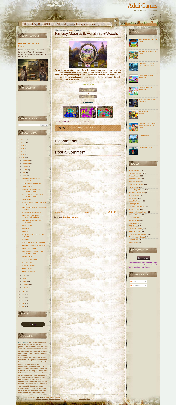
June (24, 176)
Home (27, 24)
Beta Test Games (135, 181)
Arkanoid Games (135, 179)
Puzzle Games (91, 128)
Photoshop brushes (54, 399)
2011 (23, 300)
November (26, 163)
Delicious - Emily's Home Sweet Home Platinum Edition (33, 216)
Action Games (134, 170)
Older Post (113, 212)
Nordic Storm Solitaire (29, 248)
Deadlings (25, 228)
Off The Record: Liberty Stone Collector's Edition (32, 195)
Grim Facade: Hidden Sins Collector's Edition (31, 190)
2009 (23, 306)
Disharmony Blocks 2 (146, 147)
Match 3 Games (134, 209)
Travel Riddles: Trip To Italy (31, 183)
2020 (23, 146)
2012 (23, 297)
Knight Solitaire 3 (28, 256)
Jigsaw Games (134, 195)
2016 (23, 155)
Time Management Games (138, 234)
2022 (23, 140)
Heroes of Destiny (28, 271)
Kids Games (133, 198)
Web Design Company (42, 399)
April (24, 278)
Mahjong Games (135, 204)
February (26, 284)
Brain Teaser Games (74, 128)
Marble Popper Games (137, 206)
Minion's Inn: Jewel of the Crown (33, 242)
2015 (23, 158)
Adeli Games (142, 5)
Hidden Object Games (137, 190)
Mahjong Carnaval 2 (29, 265)
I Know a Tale (27, 262)
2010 (23, 303)
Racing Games (134, 223)
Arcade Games (134, 176)
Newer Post (59, 212)
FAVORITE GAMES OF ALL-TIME (49, 24)
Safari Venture (27, 225)
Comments (135, 285)
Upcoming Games (88, 24)
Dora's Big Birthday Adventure (145, 88)
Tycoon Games (134, 240)
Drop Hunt (25, 231)
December (26, 160)
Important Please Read (137, 193)
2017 (23, 152)
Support (73, 24)
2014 (23, 291)
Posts (133, 281)
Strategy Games (135, 231)
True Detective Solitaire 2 (31, 259)
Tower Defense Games (137, 237)
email (37, 373)
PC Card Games (135, 218)
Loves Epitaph (144, 135)
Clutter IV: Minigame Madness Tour (34, 245)
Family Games (134, 187)
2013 (23, 294)
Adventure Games (135, 173)
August (25, 170)
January (26, 287)
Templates (84, 399)
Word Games (134, 243)
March (25, 281)
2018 (23, 149)
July (24, 173)
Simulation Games (135, 229)
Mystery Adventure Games (138, 212)
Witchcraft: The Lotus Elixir (31, 212)
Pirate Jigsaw (26, 268)
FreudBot (25, 239)
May (24, 275)
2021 (23, 143)
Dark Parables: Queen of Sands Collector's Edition (33, 252)
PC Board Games (135, 215)
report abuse (139, 263)
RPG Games (133, 226)
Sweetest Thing (27, 186)
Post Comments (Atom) (71, 217)
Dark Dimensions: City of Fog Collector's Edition (147, 64)
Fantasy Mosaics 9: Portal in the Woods (86, 33)
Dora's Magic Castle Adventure (146, 76)
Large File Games (135, 201)
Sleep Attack (26, 199)
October (26, 167)
